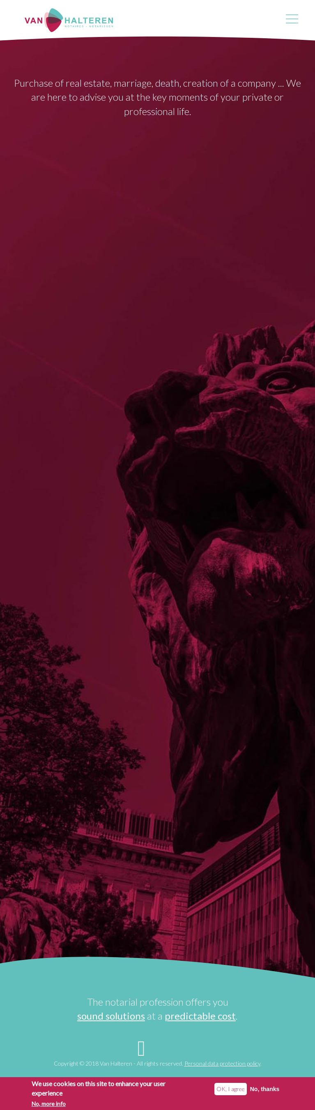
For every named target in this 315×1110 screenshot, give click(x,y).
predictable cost (200, 1016)
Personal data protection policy (222, 1063)
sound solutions (111, 1016)
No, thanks (265, 1089)
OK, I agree (230, 1089)
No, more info (49, 1104)
